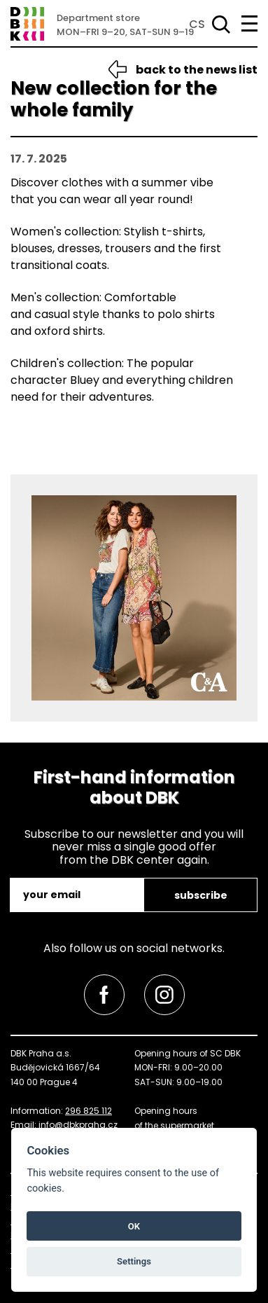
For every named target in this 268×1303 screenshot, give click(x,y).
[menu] (249, 23)
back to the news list (197, 70)
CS (197, 24)
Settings (134, 1261)
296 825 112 (88, 1111)
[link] (104, 994)
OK (134, 1226)
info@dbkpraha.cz (78, 1125)
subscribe (200, 895)
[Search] (218, 24)
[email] (77, 894)
